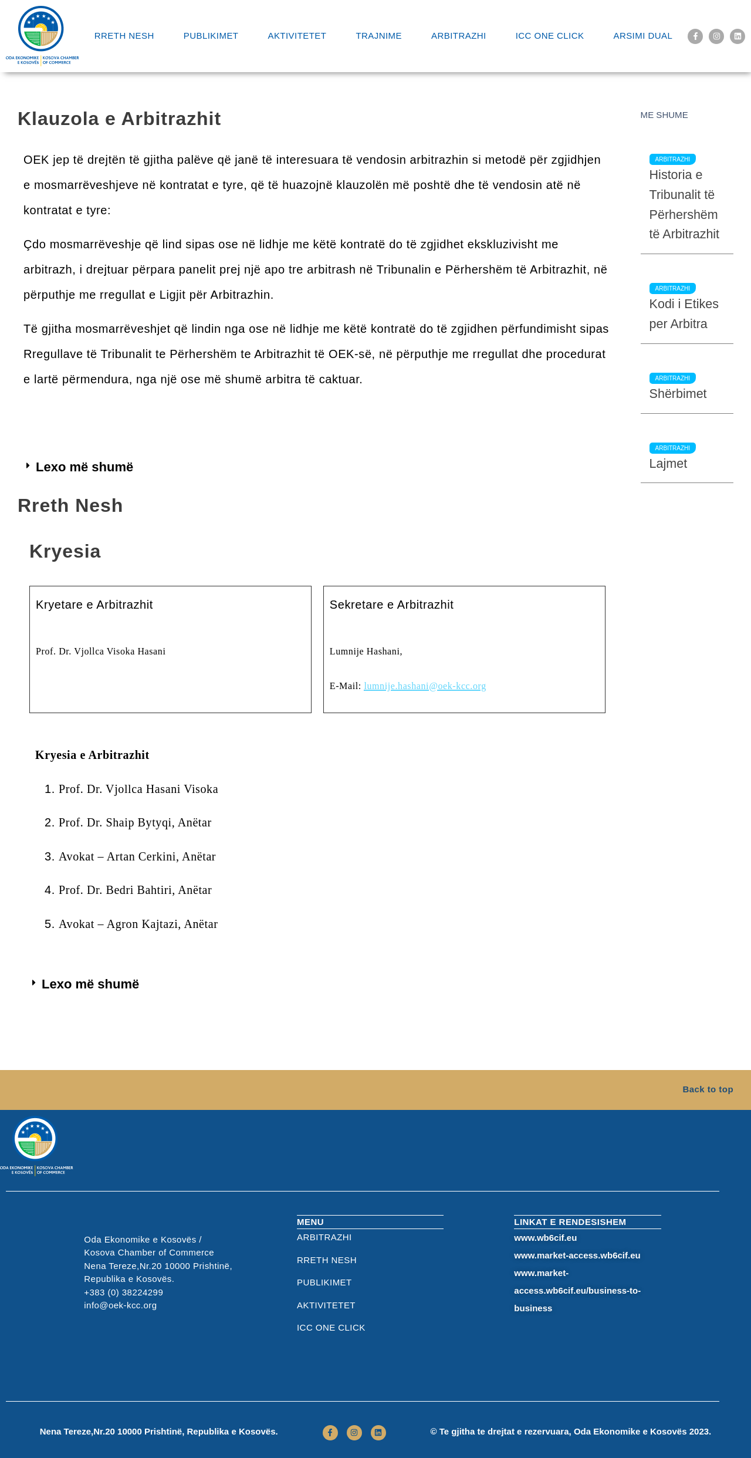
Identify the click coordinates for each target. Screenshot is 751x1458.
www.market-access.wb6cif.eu (577, 1255)
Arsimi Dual (642, 36)
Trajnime (379, 36)
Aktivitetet (297, 36)
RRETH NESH (124, 36)
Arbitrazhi (458, 36)
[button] (80, 467)
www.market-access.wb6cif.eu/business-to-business (577, 1290)
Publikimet (211, 36)
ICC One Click (550, 36)
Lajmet (668, 464)
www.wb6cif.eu (545, 1238)
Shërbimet (678, 394)
